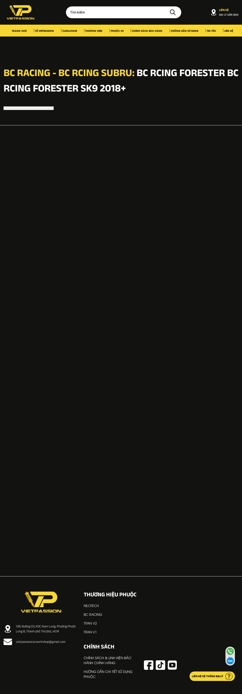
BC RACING (93, 614)
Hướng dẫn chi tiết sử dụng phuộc (108, 674)
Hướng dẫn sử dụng (171, 30)
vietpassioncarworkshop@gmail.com (34, 642)
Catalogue (80, 30)
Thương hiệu (98, 30)
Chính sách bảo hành (140, 30)
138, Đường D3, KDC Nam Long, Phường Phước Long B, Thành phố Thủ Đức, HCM (40, 628)
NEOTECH (91, 605)
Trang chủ (42, 30)
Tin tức (192, 30)
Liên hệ (203, 30)
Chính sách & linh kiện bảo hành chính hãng (107, 660)
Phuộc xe (115, 30)
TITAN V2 (90, 623)
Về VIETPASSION (61, 30)
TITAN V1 (90, 632)
